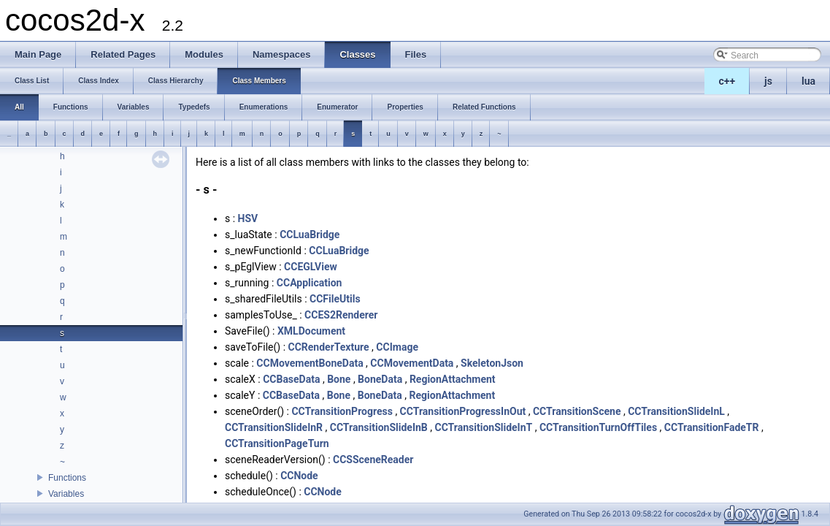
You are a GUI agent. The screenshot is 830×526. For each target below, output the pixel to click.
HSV (248, 218)
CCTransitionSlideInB (379, 427)
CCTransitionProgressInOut (463, 411)
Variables (66, 494)
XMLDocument (311, 331)
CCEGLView (310, 266)
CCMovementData (411, 363)
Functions (67, 478)
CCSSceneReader (373, 459)
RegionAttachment (453, 379)
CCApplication (309, 283)
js (768, 81)
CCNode (299, 475)
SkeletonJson (492, 363)
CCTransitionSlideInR (274, 427)
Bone (338, 379)
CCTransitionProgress (341, 411)
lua (808, 81)
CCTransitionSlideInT (483, 427)
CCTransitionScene (577, 411)
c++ (727, 81)
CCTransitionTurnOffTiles (598, 427)
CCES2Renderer (340, 315)
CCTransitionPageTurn (277, 443)
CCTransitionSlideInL (676, 411)
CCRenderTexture (328, 347)
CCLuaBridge (309, 234)
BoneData (380, 379)
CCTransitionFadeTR (711, 427)
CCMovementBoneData (309, 363)
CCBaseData (291, 379)
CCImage (397, 347)
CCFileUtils (335, 299)
